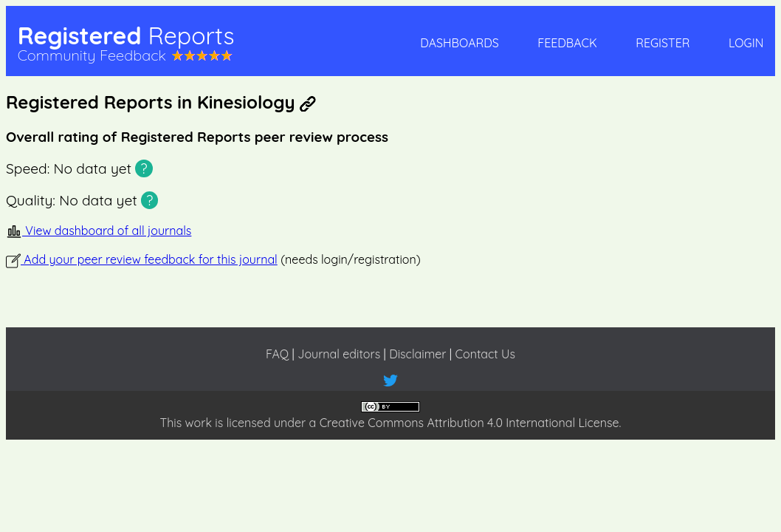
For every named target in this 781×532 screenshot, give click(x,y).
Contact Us (485, 354)
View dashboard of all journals (98, 230)
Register (662, 42)
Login (746, 42)
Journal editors (338, 354)
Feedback (567, 42)
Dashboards (459, 42)
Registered (126, 35)
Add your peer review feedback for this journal (142, 259)
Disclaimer (417, 354)
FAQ (277, 354)
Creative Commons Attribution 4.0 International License (469, 422)
